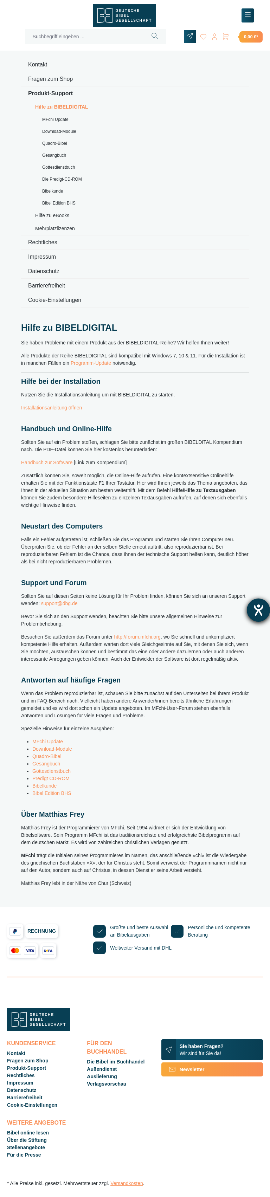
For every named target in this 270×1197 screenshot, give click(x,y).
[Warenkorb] (242, 36)
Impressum (42, 257)
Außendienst (102, 1069)
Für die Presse (24, 1155)
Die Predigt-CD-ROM (62, 179)
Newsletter (183, 1069)
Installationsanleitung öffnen (51, 407)
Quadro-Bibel (54, 143)
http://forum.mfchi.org (137, 637)
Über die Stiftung (27, 1140)
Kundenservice (31, 1043)
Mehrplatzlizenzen (55, 228)
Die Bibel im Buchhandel (115, 1062)
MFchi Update (55, 119)
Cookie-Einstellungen (54, 300)
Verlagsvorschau (106, 1084)
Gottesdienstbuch (58, 167)
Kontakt (37, 64)
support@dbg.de (59, 603)
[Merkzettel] (203, 35)
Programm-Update (91, 363)
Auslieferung (102, 1076)
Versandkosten (126, 1183)
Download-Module (59, 131)
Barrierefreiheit (46, 286)
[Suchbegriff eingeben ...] (84, 36)
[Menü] (248, 15)
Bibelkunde (52, 191)
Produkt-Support (50, 93)
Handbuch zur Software (46, 462)
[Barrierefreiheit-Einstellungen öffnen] (258, 610)
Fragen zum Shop (50, 79)
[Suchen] (155, 36)
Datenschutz (43, 271)
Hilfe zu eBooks (52, 215)
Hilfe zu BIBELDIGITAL (61, 107)
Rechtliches (42, 242)
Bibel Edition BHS (59, 203)
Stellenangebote (26, 1147)
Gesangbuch (54, 155)
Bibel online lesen (28, 1132)
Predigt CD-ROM (51, 778)
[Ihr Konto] (214, 35)
